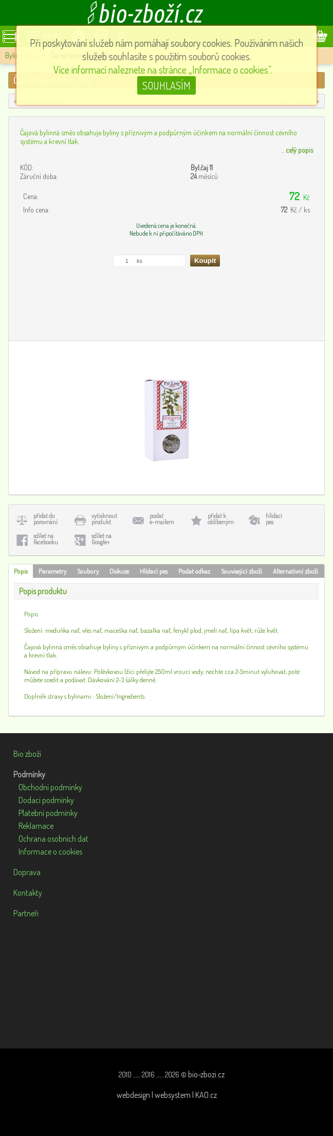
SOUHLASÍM (166, 85)
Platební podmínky (48, 813)
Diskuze (119, 571)
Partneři (26, 913)
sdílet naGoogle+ (101, 539)
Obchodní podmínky (50, 787)
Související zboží (241, 571)
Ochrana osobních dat (53, 838)
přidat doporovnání (45, 519)
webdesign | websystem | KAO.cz (167, 1095)
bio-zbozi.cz (206, 1074)
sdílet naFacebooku (45, 539)
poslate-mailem (162, 519)
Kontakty (27, 892)
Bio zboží (27, 754)
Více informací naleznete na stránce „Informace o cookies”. (162, 69)
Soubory (88, 571)
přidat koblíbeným (221, 519)
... (297, 150)
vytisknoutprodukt (104, 519)
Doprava (27, 872)
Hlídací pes (154, 571)
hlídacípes (274, 519)
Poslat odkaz (194, 571)
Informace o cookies (50, 851)
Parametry (52, 571)
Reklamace (35, 826)
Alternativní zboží (295, 571)
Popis (21, 571)
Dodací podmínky (46, 800)
